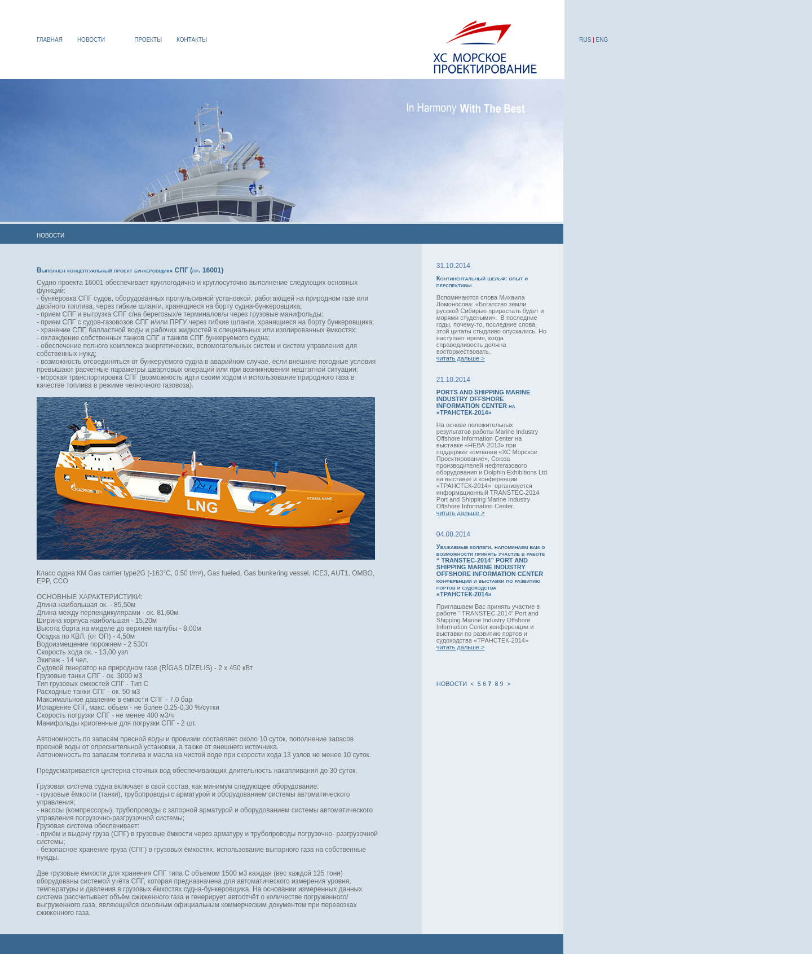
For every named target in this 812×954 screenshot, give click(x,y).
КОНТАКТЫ (191, 40)
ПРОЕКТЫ (148, 40)
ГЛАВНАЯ (50, 40)
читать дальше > (460, 358)
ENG (602, 40)
